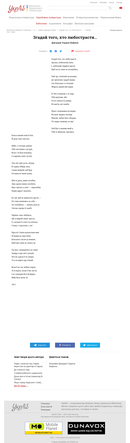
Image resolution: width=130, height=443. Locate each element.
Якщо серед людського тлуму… (28, 382)
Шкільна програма (84, 23)
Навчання (68, 17)
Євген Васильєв (73, 414)
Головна (45, 403)
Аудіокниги (55, 23)
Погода (119, 2)
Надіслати (40, 345)
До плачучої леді (21, 370)
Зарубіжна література (48, 18)
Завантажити (115, 30)
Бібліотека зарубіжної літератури (19, 30)
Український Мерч (110, 17)
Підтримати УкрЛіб (80, 51)
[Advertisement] (30, 94)
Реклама (103, 2)
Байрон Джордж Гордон (47, 30)
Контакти (93, 2)
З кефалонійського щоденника (28, 373)
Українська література (21, 17)
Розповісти (65, 345)
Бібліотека (41, 23)
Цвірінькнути (90, 345)
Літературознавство (87, 17)
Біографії (68, 23)
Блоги (111, 2)
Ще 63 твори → (21, 386)
